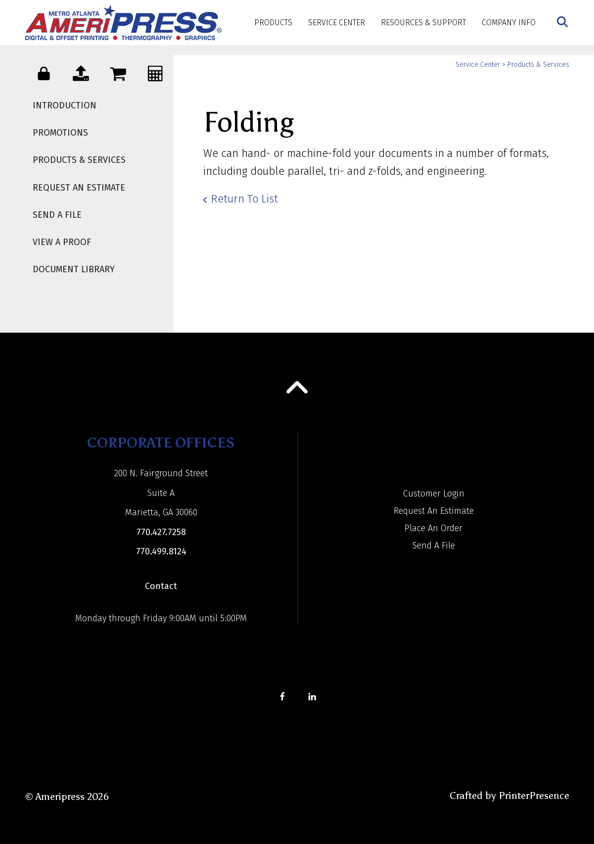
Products (273, 22)
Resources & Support (423, 22)
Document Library (74, 269)
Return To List (244, 198)
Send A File (57, 214)
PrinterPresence (534, 795)
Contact (161, 586)
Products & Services (79, 159)
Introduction (64, 105)
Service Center (336, 22)
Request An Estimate (79, 187)
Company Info (509, 22)
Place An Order (433, 528)
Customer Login (433, 493)
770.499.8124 (161, 551)
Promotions (60, 132)
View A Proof (62, 242)
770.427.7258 (161, 532)
